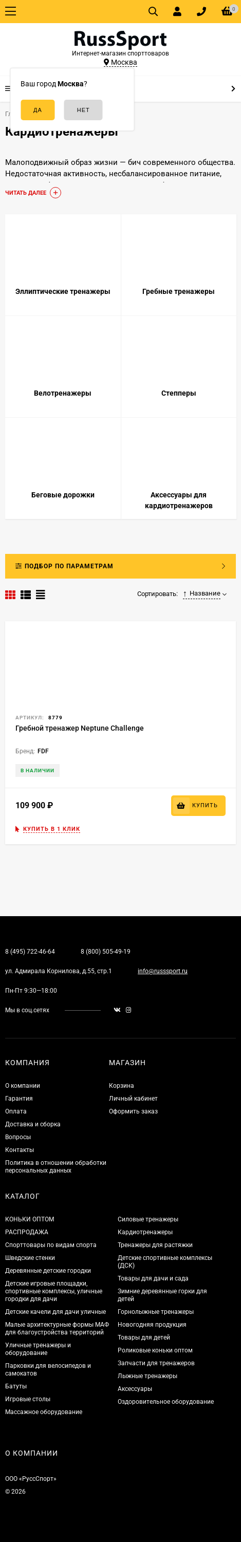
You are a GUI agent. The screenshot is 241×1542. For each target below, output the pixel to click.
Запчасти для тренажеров (156, 1363)
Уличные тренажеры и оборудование (38, 1349)
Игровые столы (27, 1399)
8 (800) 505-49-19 (106, 951)
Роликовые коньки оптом (155, 1350)
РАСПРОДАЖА (26, 1232)
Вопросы (18, 1137)
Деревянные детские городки (48, 1270)
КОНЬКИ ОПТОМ (29, 1219)
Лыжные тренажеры (147, 1376)
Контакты (19, 1150)
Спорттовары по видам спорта (51, 1245)
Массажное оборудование (43, 1412)
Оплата (16, 1111)
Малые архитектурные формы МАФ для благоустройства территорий (57, 1328)
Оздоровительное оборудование (166, 1401)
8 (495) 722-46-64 (30, 951)
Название (202, 593)
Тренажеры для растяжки (155, 1245)
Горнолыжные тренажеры (156, 1311)
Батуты (16, 1386)
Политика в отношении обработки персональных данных (55, 1166)
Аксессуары (135, 1388)
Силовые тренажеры (148, 1219)
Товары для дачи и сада (153, 1278)
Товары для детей (144, 1337)
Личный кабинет (133, 1098)
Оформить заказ (133, 1111)
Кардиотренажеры (145, 1232)
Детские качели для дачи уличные (55, 1311)
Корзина (121, 1085)
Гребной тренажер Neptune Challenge (79, 728)
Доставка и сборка (33, 1124)
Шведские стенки (30, 1257)
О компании (22, 1085)
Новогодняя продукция (152, 1324)
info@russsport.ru (163, 971)
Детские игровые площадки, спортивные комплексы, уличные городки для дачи (53, 1291)
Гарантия (19, 1098)
